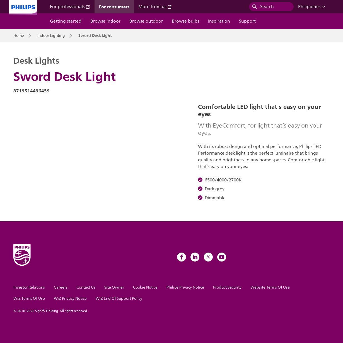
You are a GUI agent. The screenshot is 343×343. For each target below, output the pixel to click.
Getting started (65, 21)
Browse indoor (105, 21)
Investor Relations (29, 287)
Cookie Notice (145, 287)
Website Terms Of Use (270, 287)
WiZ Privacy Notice (70, 298)
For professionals (70, 6)
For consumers (114, 6)
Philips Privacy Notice (185, 287)
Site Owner (114, 287)
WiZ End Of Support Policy (119, 298)
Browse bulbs (185, 21)
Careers (60, 287)
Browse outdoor (146, 21)
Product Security (227, 287)
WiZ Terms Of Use (29, 298)
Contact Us (85, 287)
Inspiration (219, 21)
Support (247, 21)
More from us (155, 6)
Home (18, 35)
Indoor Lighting (51, 35)
